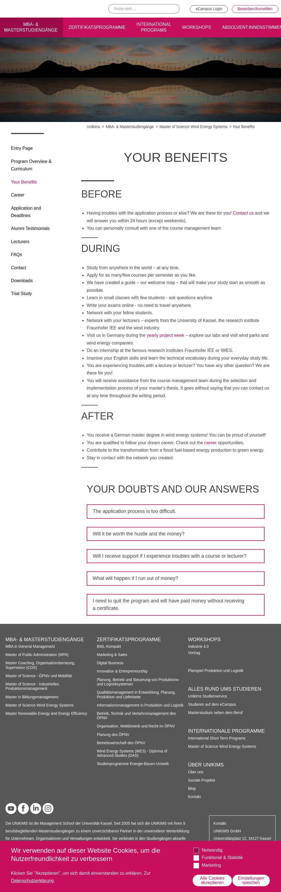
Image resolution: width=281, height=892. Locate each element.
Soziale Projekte (201, 780)
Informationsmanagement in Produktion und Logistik (140, 705)
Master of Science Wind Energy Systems (193, 127)
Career (17, 195)
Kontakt (194, 797)
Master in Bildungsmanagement (31, 697)
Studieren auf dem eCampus (212, 704)
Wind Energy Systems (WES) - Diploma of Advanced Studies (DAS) (132, 753)
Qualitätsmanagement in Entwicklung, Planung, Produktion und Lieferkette (136, 694)
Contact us (243, 213)
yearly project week (165, 335)
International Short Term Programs (216, 738)
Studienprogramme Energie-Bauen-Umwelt (133, 764)
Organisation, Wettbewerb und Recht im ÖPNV (136, 726)
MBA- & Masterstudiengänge (130, 127)
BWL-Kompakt (109, 646)
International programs (153, 26)
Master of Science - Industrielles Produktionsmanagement (32, 686)
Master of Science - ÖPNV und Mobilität (38, 676)
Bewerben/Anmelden (255, 9)
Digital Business (110, 663)
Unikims (93, 127)
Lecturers (20, 241)
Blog (191, 789)
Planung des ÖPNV (113, 735)
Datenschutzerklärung (32, 880)
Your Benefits (24, 182)
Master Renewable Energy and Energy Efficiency (46, 714)
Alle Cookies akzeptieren (212, 880)
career (210, 442)
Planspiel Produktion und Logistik (215, 671)
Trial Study (21, 293)
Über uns (195, 772)
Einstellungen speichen (251, 880)
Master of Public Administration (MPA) (37, 655)
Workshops (196, 26)
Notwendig (212, 850)
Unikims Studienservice (207, 696)
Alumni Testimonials (30, 228)
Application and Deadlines (26, 212)
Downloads (22, 280)
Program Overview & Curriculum (31, 165)
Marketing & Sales (112, 655)
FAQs (16, 254)
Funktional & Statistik (222, 857)
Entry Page (22, 148)
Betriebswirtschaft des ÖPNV (121, 743)
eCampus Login (209, 9)
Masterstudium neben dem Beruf (215, 713)
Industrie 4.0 (198, 646)
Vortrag (194, 653)
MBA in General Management (30, 646)
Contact (18, 267)
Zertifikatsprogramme (97, 26)
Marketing (211, 865)
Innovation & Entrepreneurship (122, 671)
